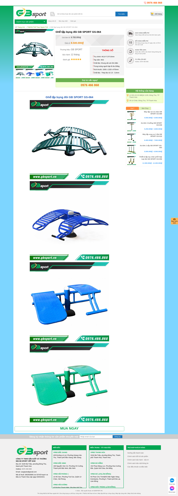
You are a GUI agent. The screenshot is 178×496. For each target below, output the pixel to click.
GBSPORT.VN (98, 490)
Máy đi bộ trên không (134, 493)
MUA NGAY (69, 428)
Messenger (172, 489)
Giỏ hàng (158, 14)
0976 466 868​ (27, 469)
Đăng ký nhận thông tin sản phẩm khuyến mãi (54, 437)
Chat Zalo (172, 481)
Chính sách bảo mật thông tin (137, 463)
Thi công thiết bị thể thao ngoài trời (48, 493)
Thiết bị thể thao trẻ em (90, 493)
